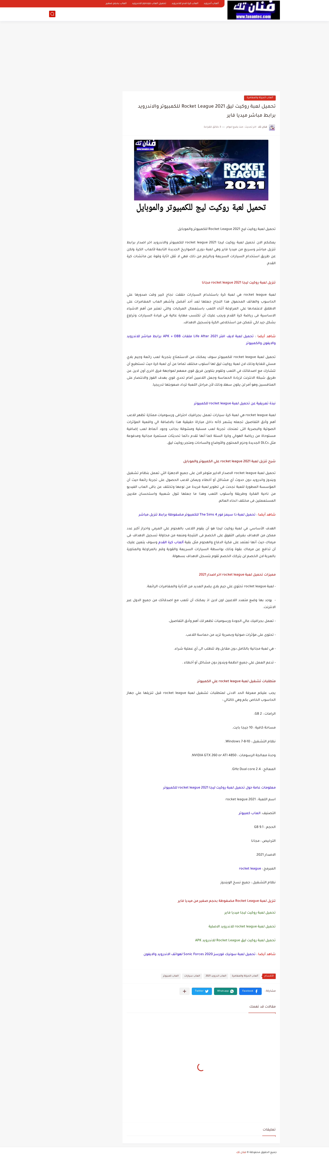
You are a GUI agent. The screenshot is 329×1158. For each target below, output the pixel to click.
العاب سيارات (192, 976)
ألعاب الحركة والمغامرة (260, 98)
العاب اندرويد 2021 (216, 976)
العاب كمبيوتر (171, 976)
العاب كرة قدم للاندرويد (185, 3)
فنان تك (241, 1152)
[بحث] (52, 14)
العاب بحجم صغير (116, 3)
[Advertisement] (164, 54)
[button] (250, 991)
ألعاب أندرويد (211, 3)
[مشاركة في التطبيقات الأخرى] (184, 991)
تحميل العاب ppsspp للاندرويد (149, 3)
